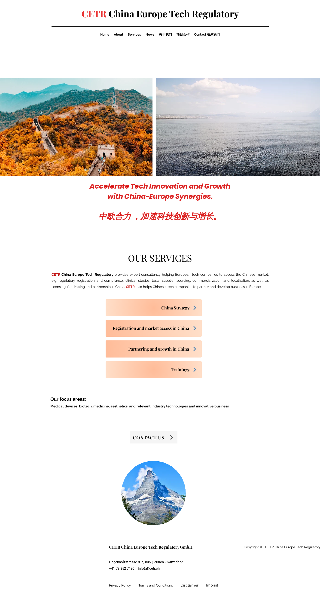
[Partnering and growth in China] (153, 349)
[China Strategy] (153, 308)
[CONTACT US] (153, 437)
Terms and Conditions (155, 585)
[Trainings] (153, 370)
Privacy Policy (120, 585)
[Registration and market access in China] (153, 328)
